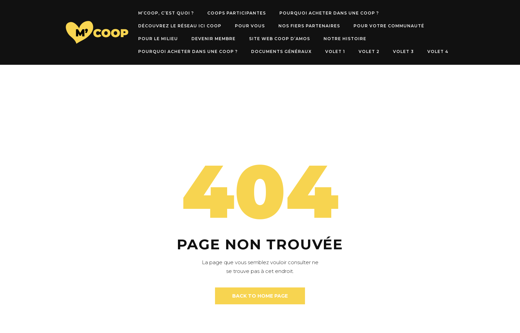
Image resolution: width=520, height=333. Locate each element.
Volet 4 (437, 51)
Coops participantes (236, 13)
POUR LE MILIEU (158, 38)
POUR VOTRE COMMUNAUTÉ (389, 25)
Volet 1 (335, 51)
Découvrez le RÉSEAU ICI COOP (179, 25)
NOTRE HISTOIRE (345, 38)
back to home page (260, 296)
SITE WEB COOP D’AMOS (279, 38)
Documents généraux (281, 51)
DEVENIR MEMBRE (213, 38)
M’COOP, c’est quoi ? (166, 13)
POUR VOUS (250, 25)
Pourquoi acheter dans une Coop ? (329, 13)
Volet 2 (369, 51)
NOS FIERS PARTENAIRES (309, 25)
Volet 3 (403, 51)
